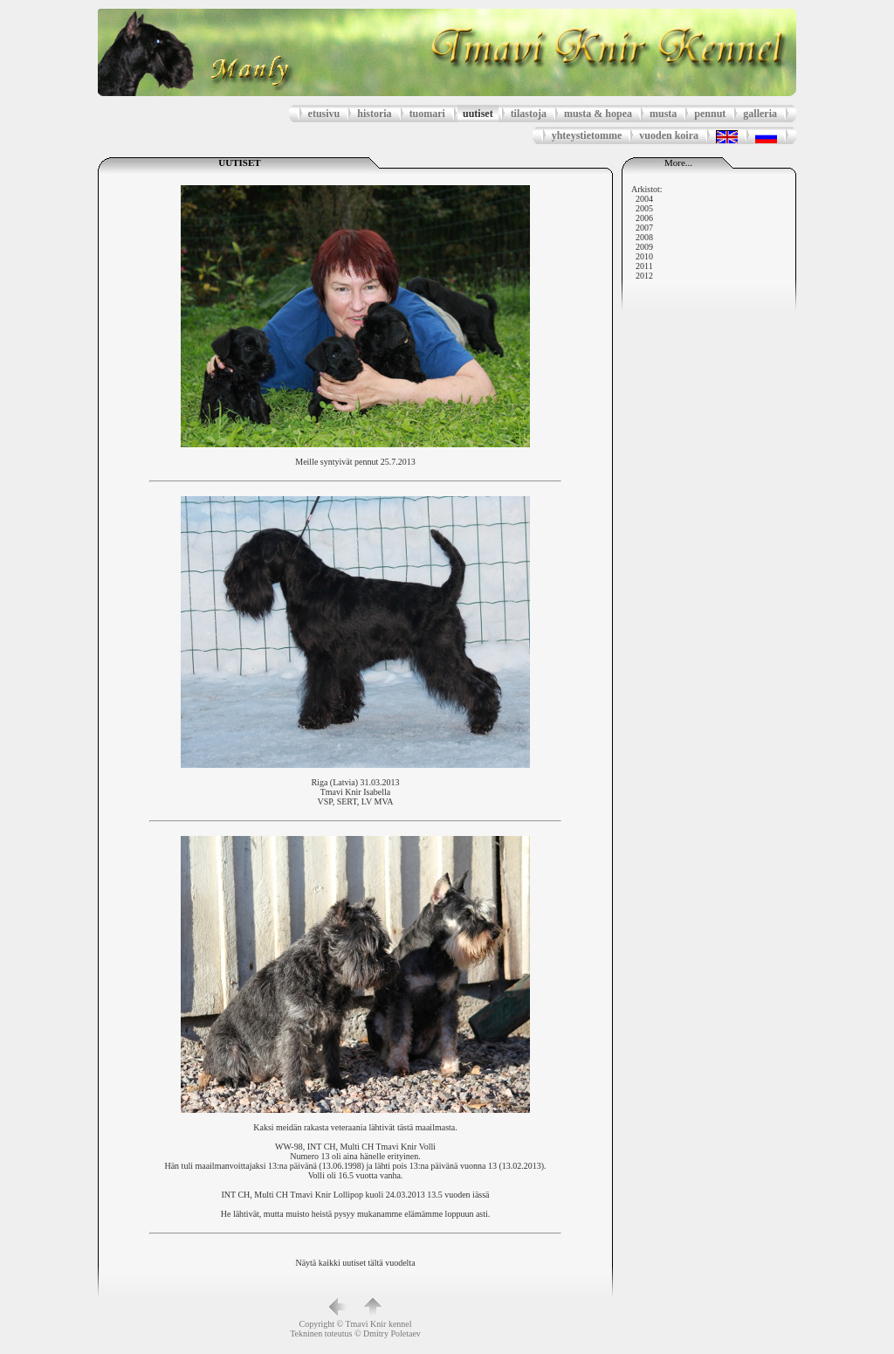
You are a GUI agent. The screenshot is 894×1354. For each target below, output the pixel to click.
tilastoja (528, 113)
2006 (644, 218)
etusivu (324, 113)
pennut (710, 113)
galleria (760, 113)
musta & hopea (598, 113)
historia (374, 113)
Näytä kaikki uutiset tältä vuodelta (355, 1263)
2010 (644, 256)
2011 (644, 266)
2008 (644, 237)
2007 (644, 227)
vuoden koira (669, 135)
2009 (644, 247)
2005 (644, 208)
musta (663, 113)
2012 (644, 275)
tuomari (427, 113)
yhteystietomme (587, 135)
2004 (644, 199)
